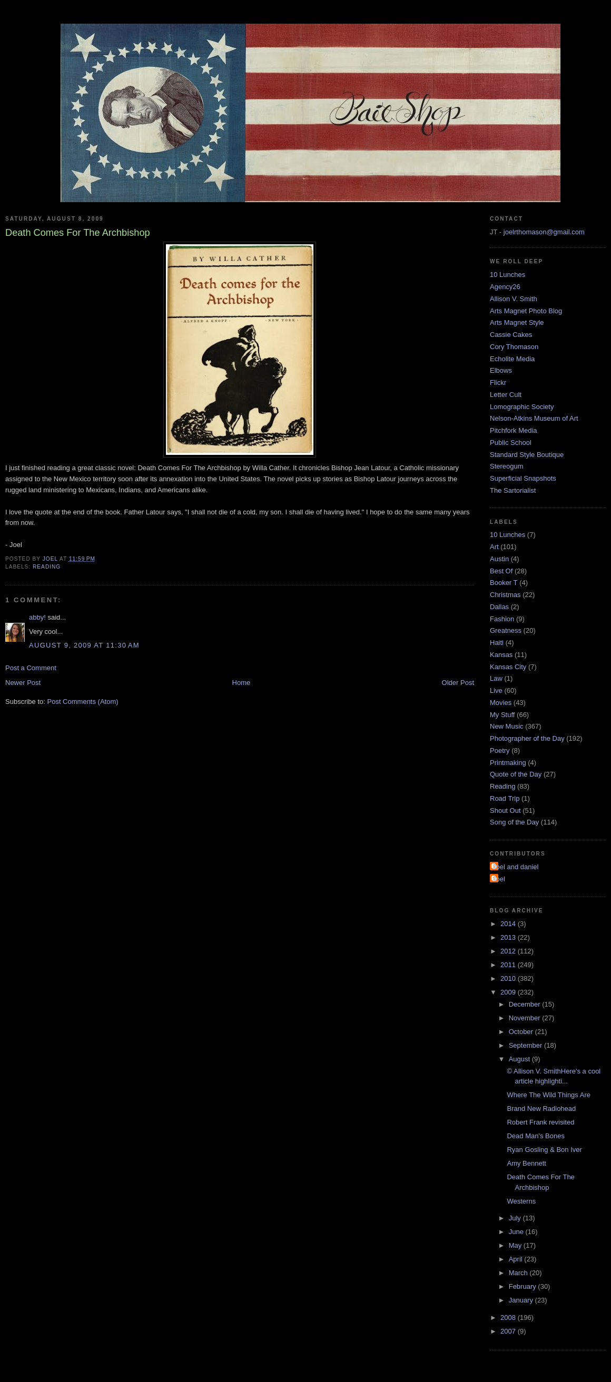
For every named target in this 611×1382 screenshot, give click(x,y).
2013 (509, 937)
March (519, 1273)
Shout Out (505, 810)
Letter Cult (505, 395)
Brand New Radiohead (541, 1108)
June (517, 1232)
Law (496, 678)
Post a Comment (30, 668)
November (526, 1018)
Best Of (501, 571)
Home (241, 683)
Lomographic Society (522, 407)
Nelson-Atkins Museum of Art (534, 418)
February (523, 1286)
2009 (509, 992)
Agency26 (505, 287)
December (526, 1004)
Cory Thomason (514, 347)
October (522, 1032)
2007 (509, 1331)
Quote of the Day (515, 774)
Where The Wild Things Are (548, 1095)
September (526, 1045)
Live (496, 690)
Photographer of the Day (527, 738)
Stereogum (507, 466)
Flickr (498, 382)
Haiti (497, 643)
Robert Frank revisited (540, 1122)
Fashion (502, 619)
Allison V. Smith (513, 299)
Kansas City (508, 667)
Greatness (505, 630)
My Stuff (502, 715)
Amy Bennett (526, 1163)
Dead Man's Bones (535, 1136)
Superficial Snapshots (523, 478)
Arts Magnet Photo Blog (526, 311)
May (516, 1245)
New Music (507, 726)
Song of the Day (514, 822)
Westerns (521, 1201)
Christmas (505, 595)
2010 (509, 978)
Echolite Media (512, 359)
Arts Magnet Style (517, 322)
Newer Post (23, 683)
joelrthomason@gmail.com (544, 232)
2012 (509, 951)
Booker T (504, 582)
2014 (509, 924)
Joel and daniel (515, 867)
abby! (37, 617)
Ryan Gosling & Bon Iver (544, 1150)
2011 (509, 965)
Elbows (501, 370)
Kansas (501, 655)
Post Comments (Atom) (83, 701)
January (522, 1300)
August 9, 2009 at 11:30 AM (84, 645)
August (520, 1059)
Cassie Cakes (511, 335)
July (516, 1218)
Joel (498, 879)
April (517, 1259)
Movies (500, 703)
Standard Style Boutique (527, 455)
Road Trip (504, 798)
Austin (499, 559)
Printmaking (508, 763)
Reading (47, 567)
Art (494, 547)
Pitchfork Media (513, 430)
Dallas (499, 607)
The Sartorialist (513, 490)
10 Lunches (507, 275)
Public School (510, 442)
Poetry (500, 750)
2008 (509, 1317)
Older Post (458, 683)
